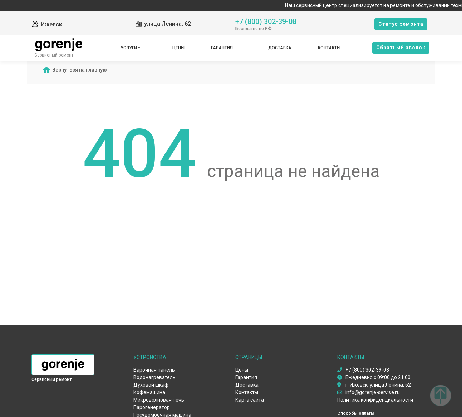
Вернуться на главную (79, 70)
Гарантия (222, 47)
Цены (178, 47)
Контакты (329, 47)
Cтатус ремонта (400, 24)
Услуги (129, 47)
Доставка (279, 47)
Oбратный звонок (401, 47)
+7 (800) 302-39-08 (265, 21)
